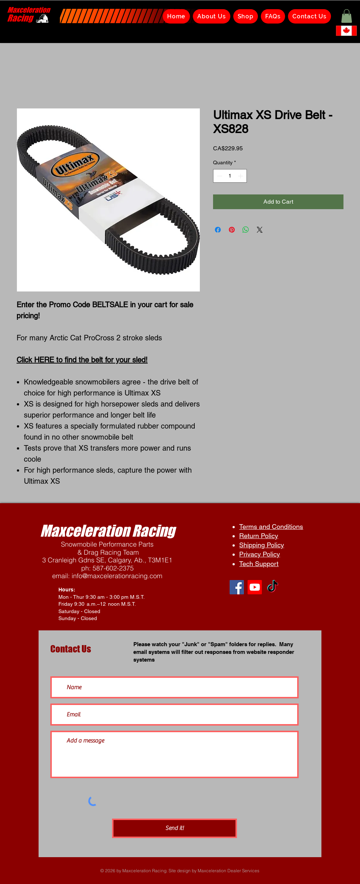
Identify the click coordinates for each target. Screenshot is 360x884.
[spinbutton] (230, 175)
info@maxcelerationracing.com (117, 576)
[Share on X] (259, 229)
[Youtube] (255, 587)
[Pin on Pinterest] (231, 229)
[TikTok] (273, 587)
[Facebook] (237, 587)
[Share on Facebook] (217, 229)
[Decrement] (218, 175)
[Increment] (241, 175)
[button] (346, 16)
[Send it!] (174, 828)
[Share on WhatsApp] (245, 229)
